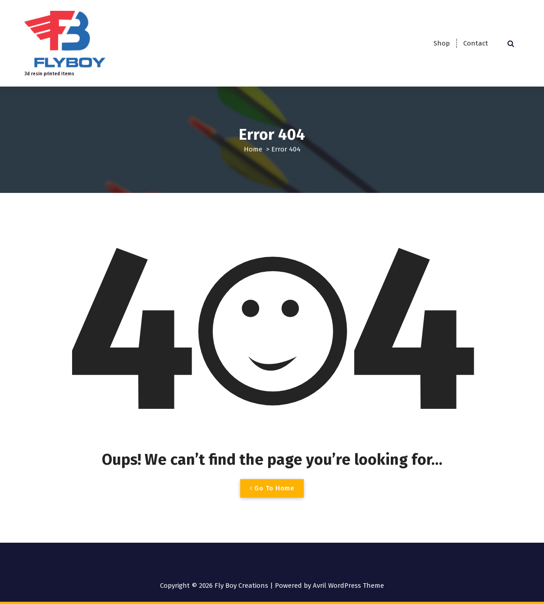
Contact (475, 43)
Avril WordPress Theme (348, 585)
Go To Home (272, 488)
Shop (442, 43)
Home (253, 149)
